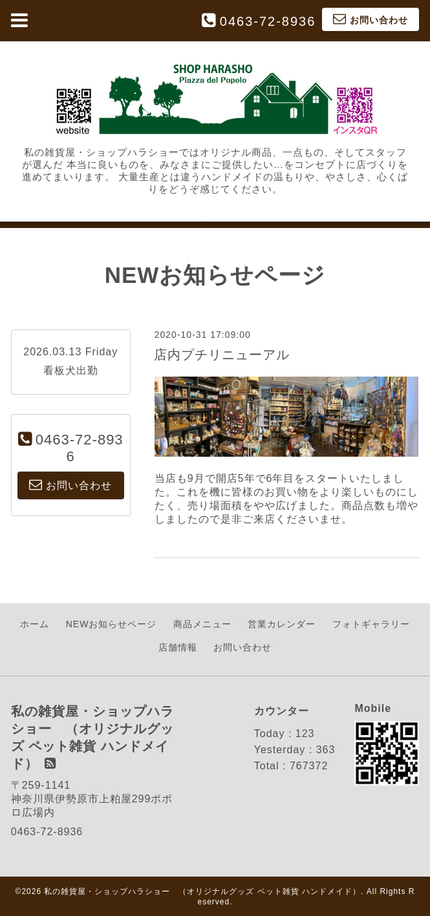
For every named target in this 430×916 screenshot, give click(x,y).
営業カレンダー (282, 624)
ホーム (34, 624)
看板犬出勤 (70, 370)
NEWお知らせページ (111, 624)
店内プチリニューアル (222, 355)
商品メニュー (202, 624)
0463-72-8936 (268, 21)
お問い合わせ (242, 647)
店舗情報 (177, 647)
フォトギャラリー (371, 624)
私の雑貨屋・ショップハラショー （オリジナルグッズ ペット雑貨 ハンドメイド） (202, 891)
